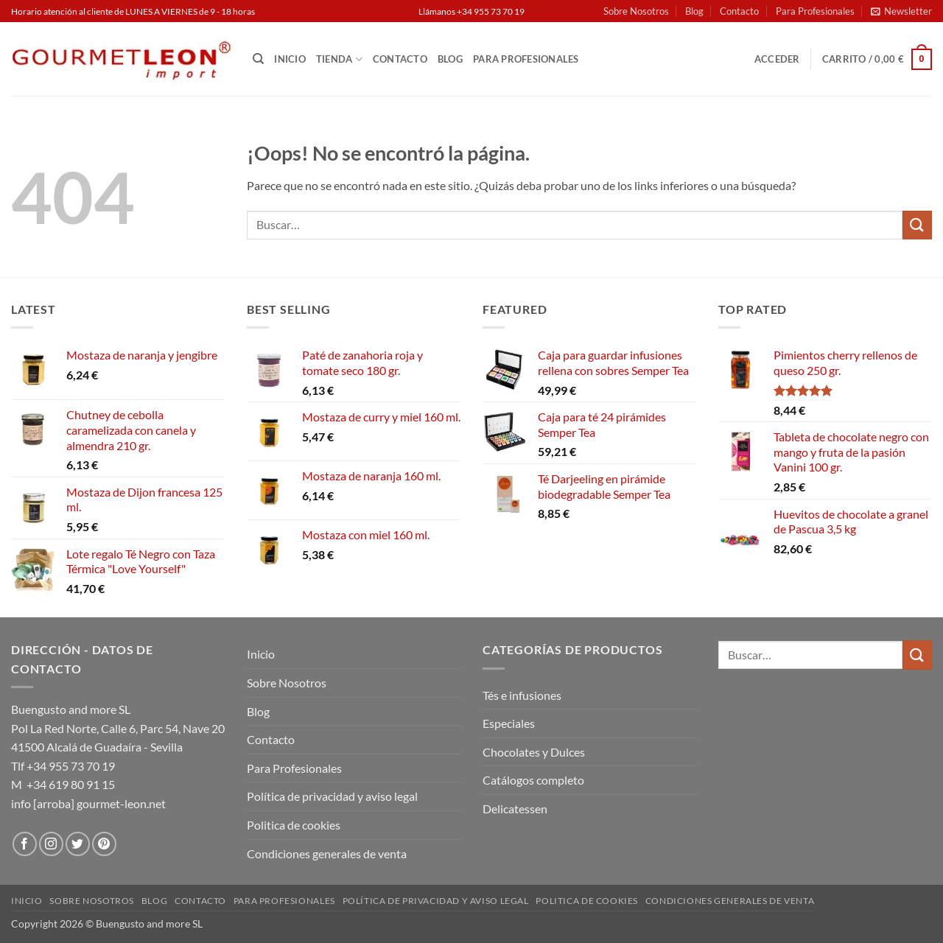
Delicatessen (515, 809)
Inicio (290, 59)
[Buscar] (258, 59)
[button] (901, 11)
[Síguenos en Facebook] (25, 844)
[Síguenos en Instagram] (51, 844)
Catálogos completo (533, 780)
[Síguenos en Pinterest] (104, 844)
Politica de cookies (293, 825)
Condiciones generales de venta (327, 853)
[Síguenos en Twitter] (78, 844)
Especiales (509, 723)
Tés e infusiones (522, 695)
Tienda (339, 59)
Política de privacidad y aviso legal (332, 796)
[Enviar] (917, 225)
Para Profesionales (815, 11)
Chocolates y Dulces (534, 752)
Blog (694, 11)
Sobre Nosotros (636, 11)
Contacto (739, 11)
